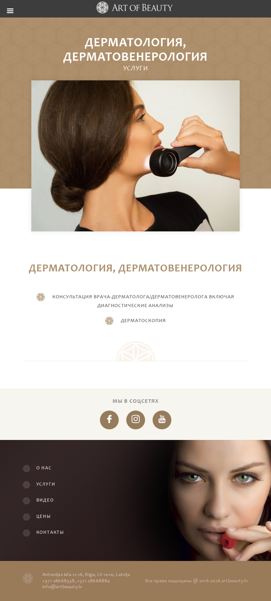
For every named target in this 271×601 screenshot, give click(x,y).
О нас (44, 468)
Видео (45, 500)
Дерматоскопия (143, 320)
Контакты (50, 532)
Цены (43, 516)
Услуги (45, 484)
